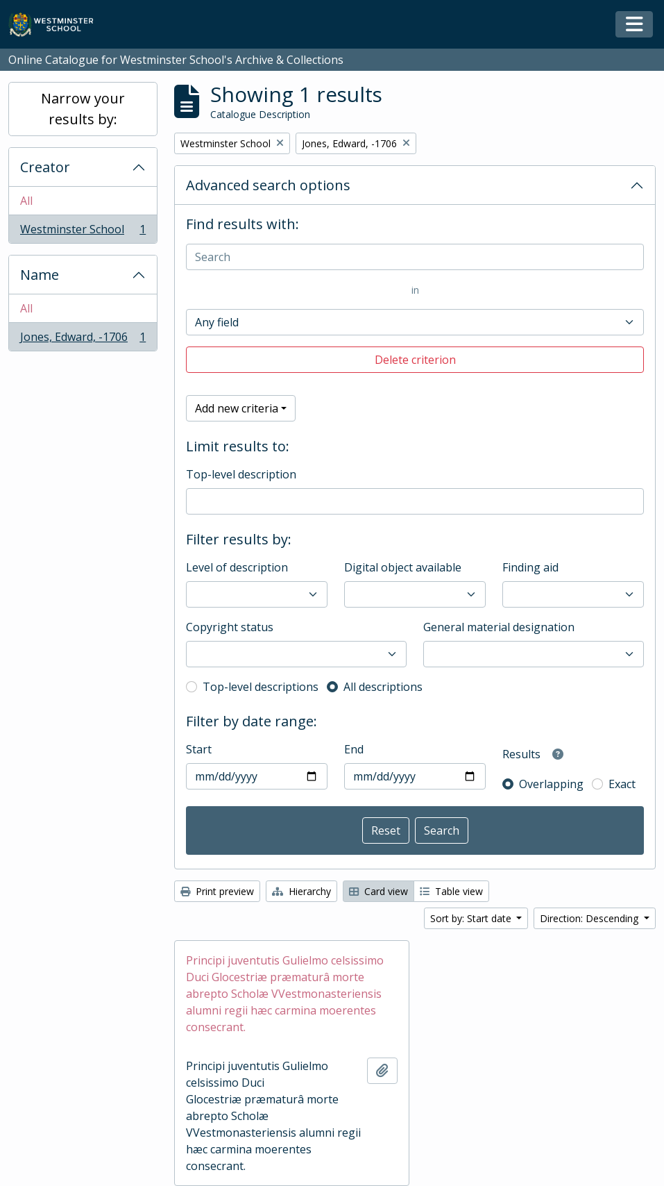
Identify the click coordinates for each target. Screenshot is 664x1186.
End (354, 749)
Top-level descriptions (260, 686)
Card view (378, 891)
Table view (451, 891)
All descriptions (383, 686)
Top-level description (241, 474)
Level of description (237, 567)
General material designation (498, 627)
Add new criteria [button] (236, 408)
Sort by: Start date (472, 918)
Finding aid (530, 567)
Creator (45, 167)
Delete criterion (415, 359)
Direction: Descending (590, 918)
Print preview (217, 891)
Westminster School (82, 232)
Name (39, 274)
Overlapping (551, 784)
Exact (622, 784)
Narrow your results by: (83, 108)
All (26, 200)
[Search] (415, 257)
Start (199, 749)
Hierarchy (301, 891)
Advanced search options (268, 185)
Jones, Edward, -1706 (82, 339)
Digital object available (402, 567)
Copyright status (229, 627)
